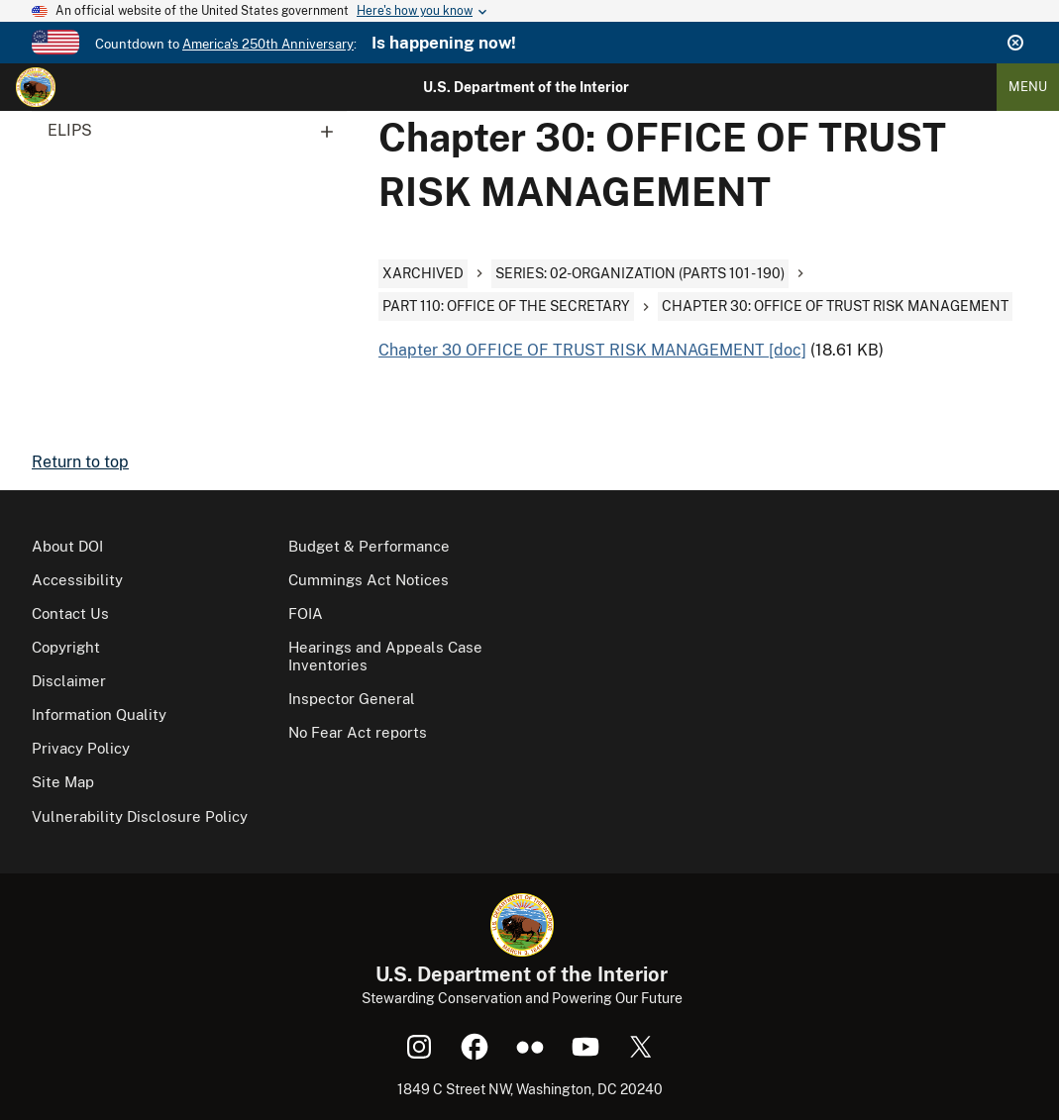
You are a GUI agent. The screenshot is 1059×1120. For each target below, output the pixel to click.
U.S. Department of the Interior (526, 87)
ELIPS (197, 131)
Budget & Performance (369, 546)
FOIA (305, 613)
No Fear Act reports (357, 732)
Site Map (63, 781)
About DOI (67, 546)
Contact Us (70, 613)
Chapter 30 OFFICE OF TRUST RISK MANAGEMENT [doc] (592, 350)
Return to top (80, 462)
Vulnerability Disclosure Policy (140, 816)
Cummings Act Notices (368, 579)
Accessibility (77, 579)
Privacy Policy (81, 748)
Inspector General (351, 698)
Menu (1027, 86)
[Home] (35, 87)
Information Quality (99, 714)
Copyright (66, 647)
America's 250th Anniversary (268, 44)
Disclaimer (69, 680)
